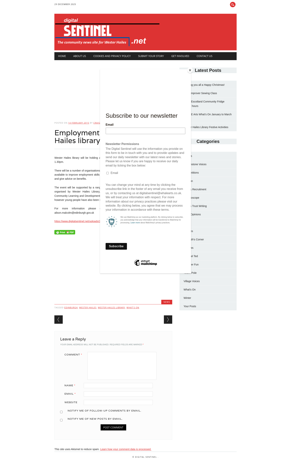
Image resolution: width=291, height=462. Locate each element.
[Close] (190, 70)
